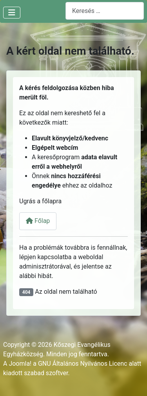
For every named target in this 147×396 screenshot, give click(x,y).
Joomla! (20, 363)
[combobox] (104, 11)
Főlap (38, 221)
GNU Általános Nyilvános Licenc (82, 363)
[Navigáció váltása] (11, 12)
